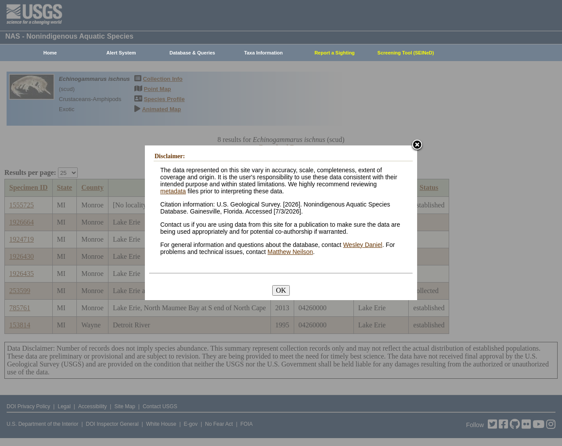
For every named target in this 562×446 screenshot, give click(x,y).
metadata (173, 191)
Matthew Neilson (290, 251)
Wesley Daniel (362, 244)
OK (281, 290)
